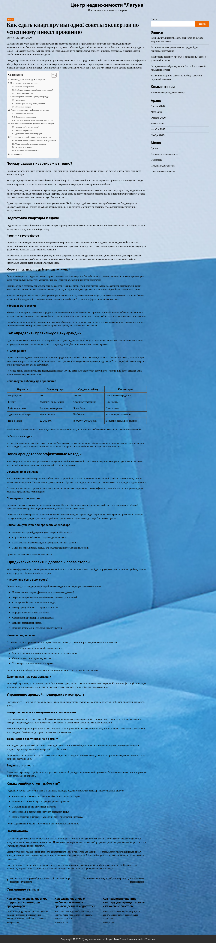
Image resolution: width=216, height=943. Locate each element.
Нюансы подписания (23, 130)
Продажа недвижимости (163, 171)
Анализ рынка (20, 100)
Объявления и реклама (24, 113)
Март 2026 (156, 112)
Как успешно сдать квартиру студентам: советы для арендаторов (27, 902)
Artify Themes (146, 939)
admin (10, 37)
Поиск (154, 19)
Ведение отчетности (23, 147)
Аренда (10, 19)
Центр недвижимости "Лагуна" (108, 5)
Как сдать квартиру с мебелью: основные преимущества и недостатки (75, 902)
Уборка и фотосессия (24, 93)
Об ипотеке (156, 160)
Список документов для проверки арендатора (34, 120)
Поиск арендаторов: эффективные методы (30, 110)
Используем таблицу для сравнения (30, 103)
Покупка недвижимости (163, 165)
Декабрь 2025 (158, 129)
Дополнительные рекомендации (28, 133)
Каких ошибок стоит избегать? (24, 150)
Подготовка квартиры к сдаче (24, 83)
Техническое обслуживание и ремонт (30, 144)
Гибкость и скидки (23, 106)
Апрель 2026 (158, 106)
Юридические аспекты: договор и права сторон (32, 123)
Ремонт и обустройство (24, 86)
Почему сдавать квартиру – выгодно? (27, 79)
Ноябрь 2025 (158, 135)
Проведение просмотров (25, 117)
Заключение (16, 154)
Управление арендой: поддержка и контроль (30, 137)
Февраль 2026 (158, 117)
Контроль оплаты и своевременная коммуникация (35, 140)
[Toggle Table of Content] (52, 75)
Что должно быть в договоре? (27, 127)
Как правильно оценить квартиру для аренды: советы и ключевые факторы (124, 902)
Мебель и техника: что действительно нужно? (34, 90)
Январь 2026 (157, 123)
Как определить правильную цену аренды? (30, 96)
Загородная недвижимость (164, 154)
